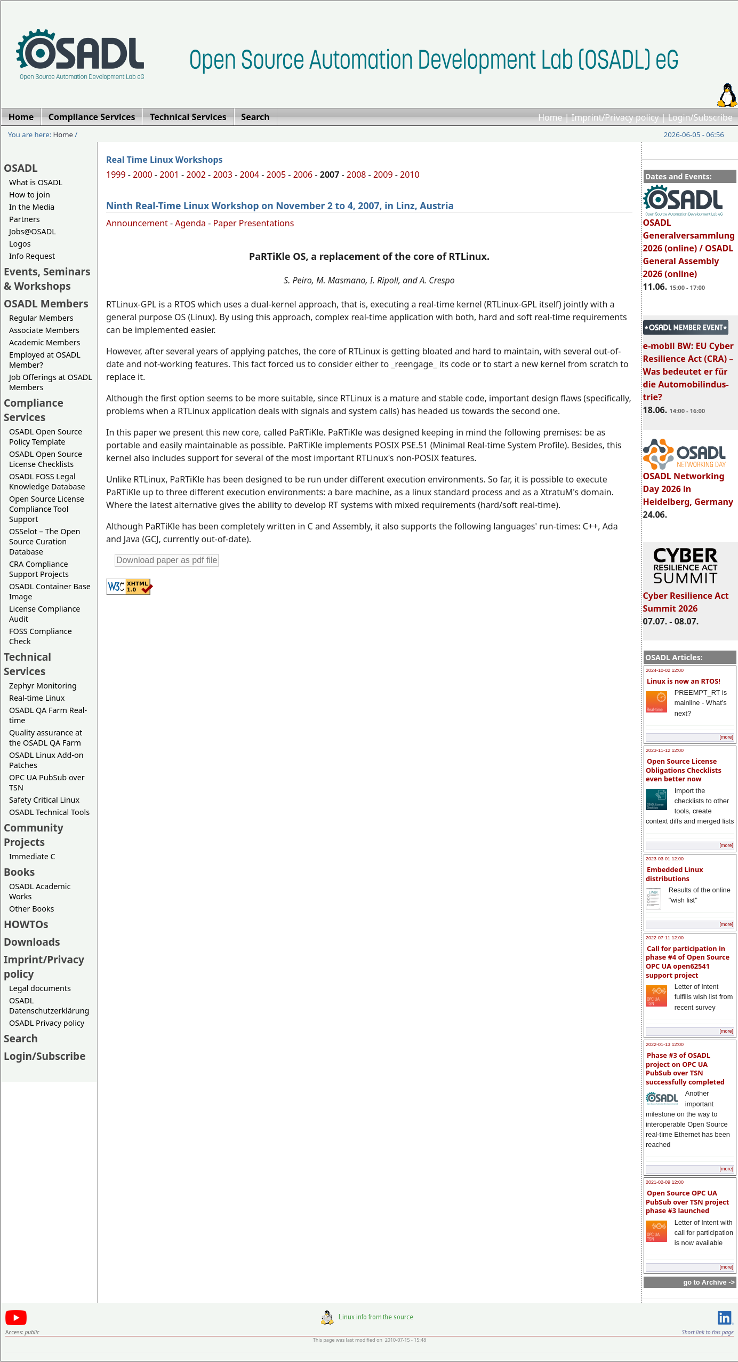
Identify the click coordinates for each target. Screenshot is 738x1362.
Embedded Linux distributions (674, 874)
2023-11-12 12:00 (665, 750)
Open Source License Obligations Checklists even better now (683, 769)
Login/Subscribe (700, 117)
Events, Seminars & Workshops (47, 278)
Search (21, 1038)
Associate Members (44, 330)
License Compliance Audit (44, 614)
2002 (196, 174)
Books (19, 872)
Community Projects (33, 834)
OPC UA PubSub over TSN (47, 782)
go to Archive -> (709, 1282)
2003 (222, 174)
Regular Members (41, 318)
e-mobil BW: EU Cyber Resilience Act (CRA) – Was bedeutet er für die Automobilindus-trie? (688, 366)
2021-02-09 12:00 (665, 1182)
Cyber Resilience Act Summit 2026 (686, 597)
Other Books (31, 909)
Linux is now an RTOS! (683, 681)
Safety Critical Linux (44, 800)
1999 (116, 174)
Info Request (32, 256)
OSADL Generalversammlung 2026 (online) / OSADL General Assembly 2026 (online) (689, 243)
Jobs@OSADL (32, 231)
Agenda (190, 223)
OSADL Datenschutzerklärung (49, 1005)
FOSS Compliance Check (40, 636)
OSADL (21, 168)
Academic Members (44, 342)
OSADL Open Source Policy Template (45, 436)
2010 (410, 174)
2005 (276, 174)
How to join (29, 194)
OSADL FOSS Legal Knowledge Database (47, 481)
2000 (143, 174)
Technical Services (27, 664)
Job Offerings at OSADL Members (50, 382)
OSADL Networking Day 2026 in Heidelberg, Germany (688, 484)
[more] (726, 737)
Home (550, 117)
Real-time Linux (37, 698)
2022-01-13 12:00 (665, 1044)
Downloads (32, 942)
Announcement (137, 223)
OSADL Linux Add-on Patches (46, 760)
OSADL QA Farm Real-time (48, 715)
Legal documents (40, 988)
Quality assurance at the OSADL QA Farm (45, 737)
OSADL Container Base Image (50, 591)
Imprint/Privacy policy (615, 117)
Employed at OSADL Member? (45, 360)
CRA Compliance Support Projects (39, 569)
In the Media (31, 207)
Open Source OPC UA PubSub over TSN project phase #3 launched (687, 1201)
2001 (169, 174)
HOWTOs (26, 924)
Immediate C (32, 856)
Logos (20, 244)
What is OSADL (35, 182)
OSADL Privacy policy (46, 1023)
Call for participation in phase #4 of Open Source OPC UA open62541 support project (687, 962)
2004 (249, 174)
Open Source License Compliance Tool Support (46, 509)
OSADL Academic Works (39, 891)
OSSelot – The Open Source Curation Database (44, 541)
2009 (383, 174)
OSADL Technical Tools (49, 812)
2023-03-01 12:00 (665, 858)
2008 (356, 174)
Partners (24, 219)
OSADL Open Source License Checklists (45, 459)
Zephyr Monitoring (43, 685)
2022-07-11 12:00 (665, 937)
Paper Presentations (253, 223)
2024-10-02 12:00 (665, 670)
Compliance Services (33, 409)
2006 (303, 174)
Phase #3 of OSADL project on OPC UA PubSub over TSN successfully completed (685, 1068)
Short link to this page (708, 1332)
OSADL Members (46, 303)
